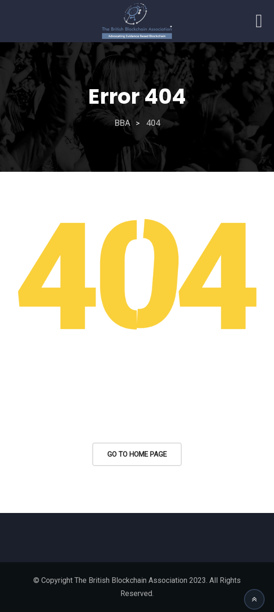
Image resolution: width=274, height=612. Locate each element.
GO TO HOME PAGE (137, 454)
